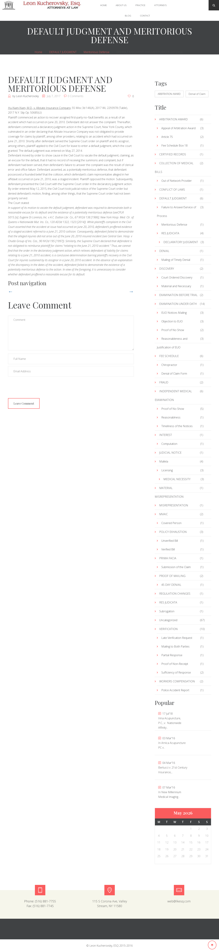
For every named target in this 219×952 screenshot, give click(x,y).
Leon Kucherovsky (27, 96)
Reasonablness (170, 417)
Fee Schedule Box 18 (174, 145)
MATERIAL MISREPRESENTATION (169, 492)
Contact (145, 15)
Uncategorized (168, 620)
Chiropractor (169, 365)
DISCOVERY (166, 269)
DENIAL (164, 251)
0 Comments (75, 96)
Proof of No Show (172, 330)
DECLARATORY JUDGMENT (180, 242)
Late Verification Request (176, 638)
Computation (169, 444)
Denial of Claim (197, 94)
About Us (121, 5)
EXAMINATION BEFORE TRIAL (178, 295)
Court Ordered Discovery (176, 277)
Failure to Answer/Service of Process (176, 211)
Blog (128, 15)
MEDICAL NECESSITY (177, 479)
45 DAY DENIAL (171, 585)
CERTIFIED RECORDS (172, 154)
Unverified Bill (169, 541)
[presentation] (34, 385)
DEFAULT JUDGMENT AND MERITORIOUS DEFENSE (60, 84)
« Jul (151, 80)
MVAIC (163, 514)
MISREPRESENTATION (173, 505)
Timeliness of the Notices (177, 426)
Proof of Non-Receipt (174, 664)
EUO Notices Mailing (174, 313)
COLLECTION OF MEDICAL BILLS (174, 167)
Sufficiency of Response (176, 672)
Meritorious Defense (96, 52)
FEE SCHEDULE (169, 356)
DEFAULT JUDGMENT (63, 52)
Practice (140, 5)
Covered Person (171, 523)
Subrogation (166, 611)
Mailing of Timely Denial (175, 260)
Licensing (167, 470)
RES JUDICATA (170, 233)
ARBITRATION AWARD (169, 94)
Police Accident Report (175, 690)
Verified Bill (168, 549)
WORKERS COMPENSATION (177, 681)
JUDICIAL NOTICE (170, 452)
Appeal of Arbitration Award (178, 128)
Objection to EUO (172, 321)
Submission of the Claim (176, 567)
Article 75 (167, 137)
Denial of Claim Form (174, 373)
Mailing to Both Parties (175, 646)
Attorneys (160, 5)
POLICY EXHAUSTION (173, 532)
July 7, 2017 (53, 96)
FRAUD (163, 382)
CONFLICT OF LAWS (172, 189)
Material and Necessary (176, 286)
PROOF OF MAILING (172, 576)
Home (103, 5)
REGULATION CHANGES (174, 593)
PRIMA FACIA (167, 558)
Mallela (163, 461)
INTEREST (165, 435)
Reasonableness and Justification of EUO (172, 343)
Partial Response (171, 655)
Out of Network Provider (176, 181)
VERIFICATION (168, 629)
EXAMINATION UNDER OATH (178, 304)
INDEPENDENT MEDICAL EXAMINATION (173, 395)
